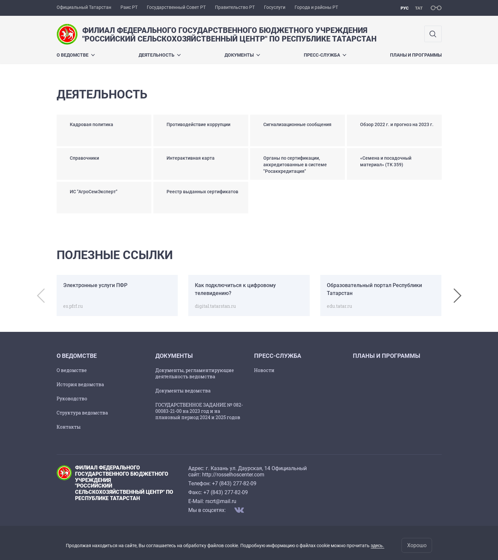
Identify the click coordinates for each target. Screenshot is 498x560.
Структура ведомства (82, 413)
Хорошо (417, 545)
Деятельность (160, 55)
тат (419, 8)
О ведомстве (76, 55)
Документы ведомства (183, 390)
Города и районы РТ (316, 7)
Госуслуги (274, 7)
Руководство (72, 398)
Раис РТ (129, 7)
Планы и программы (416, 55)
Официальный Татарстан (84, 7)
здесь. (377, 545)
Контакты (69, 427)
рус (405, 8)
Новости (264, 370)
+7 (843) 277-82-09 (234, 483)
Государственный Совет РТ (176, 7)
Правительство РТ (235, 7)
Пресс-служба (325, 55)
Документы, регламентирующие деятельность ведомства (194, 373)
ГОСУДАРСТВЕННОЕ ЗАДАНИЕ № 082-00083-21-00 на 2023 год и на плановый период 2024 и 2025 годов (199, 411)
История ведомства (80, 384)
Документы (242, 55)
